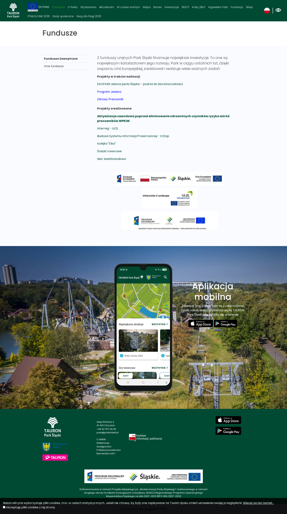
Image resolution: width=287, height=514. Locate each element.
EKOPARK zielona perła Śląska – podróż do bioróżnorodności (140, 84)
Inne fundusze (54, 66)
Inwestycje (172, 7)
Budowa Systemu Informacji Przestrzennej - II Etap (133, 136)
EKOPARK (38, 7)
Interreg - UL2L (107, 128)
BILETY (185, 7)
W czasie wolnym (128, 7)
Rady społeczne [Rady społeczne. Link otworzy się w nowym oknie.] (63, 16)
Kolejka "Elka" (106, 143)
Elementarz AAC (106, 453)
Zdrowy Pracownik (110, 99)
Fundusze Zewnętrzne (61, 59)
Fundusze (58, 7)
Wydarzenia (88, 7)
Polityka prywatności (109, 450)
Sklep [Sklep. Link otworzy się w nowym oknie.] (249, 7)
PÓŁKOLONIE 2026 (39, 16)
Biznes (157, 7)
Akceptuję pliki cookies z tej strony (30, 507)
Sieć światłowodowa (111, 159)
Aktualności (106, 7)
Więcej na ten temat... (258, 503)
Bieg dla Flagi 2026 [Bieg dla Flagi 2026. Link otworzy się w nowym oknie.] (89, 16)
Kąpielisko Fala (218, 7)
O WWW (101, 439)
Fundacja (237, 7)
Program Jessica (109, 92)
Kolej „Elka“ (199, 7)
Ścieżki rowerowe (109, 151)
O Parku (73, 7)
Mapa (147, 7)
